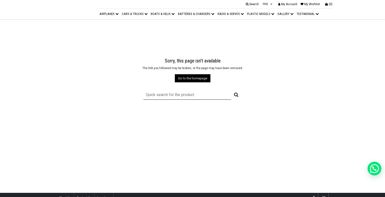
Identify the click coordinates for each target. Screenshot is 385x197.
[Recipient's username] (187, 95)
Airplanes (109, 14)
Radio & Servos (231, 14)
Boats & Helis (163, 14)
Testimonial (308, 14)
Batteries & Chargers (196, 14)
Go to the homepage (192, 78)
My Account (287, 4)
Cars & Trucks (135, 14)
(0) (328, 4)
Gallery (285, 14)
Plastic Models (260, 14)
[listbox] (268, 4)
